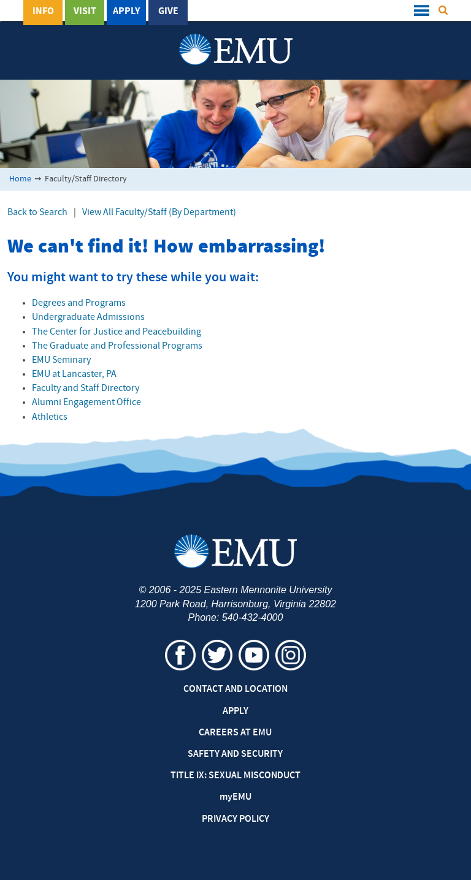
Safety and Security (235, 754)
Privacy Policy (235, 819)
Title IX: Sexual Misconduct (235, 776)
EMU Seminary (61, 360)
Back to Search (37, 213)
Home (20, 179)
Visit (85, 12)
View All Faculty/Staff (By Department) (159, 213)
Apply (126, 12)
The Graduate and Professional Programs (117, 346)
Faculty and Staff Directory (85, 388)
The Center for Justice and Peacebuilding (116, 332)
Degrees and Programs (79, 303)
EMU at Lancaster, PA (74, 374)
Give (168, 12)
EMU (235, 797)
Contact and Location (235, 689)
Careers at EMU (235, 733)
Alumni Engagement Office (86, 403)
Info (43, 12)
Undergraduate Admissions (88, 317)
